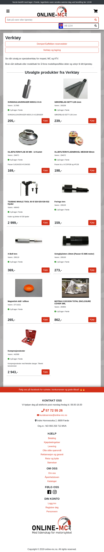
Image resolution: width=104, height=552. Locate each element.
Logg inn (52, 503)
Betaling (52, 438)
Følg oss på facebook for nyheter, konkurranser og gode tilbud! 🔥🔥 (52, 389)
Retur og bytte (52, 458)
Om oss (52, 473)
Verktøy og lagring (52, 50)
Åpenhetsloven (52, 477)
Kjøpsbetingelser (52, 442)
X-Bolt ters (12, 254)
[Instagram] (55, 493)
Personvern (52, 511)
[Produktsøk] (49, 19)
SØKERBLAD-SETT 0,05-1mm (68, 102)
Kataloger (52, 481)
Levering (52, 446)
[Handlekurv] (95, 11)
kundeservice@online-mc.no (52, 415)
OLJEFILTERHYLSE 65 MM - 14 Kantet (25, 152)
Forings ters (60, 202)
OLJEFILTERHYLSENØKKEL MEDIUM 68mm (75, 152)
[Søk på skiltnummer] (95, 25)
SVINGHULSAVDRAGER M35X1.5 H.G (25, 102)
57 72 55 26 (52, 410)
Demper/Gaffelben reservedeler (52, 44)
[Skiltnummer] (78, 25)
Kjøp (45, 121)
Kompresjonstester (16, 351)
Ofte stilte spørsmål (52, 450)
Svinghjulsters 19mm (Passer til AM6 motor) (74, 254)
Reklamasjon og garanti (52, 454)
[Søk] (95, 19)
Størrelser (52, 462)
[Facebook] (49, 493)
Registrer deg (52, 507)
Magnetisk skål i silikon (18, 301)
